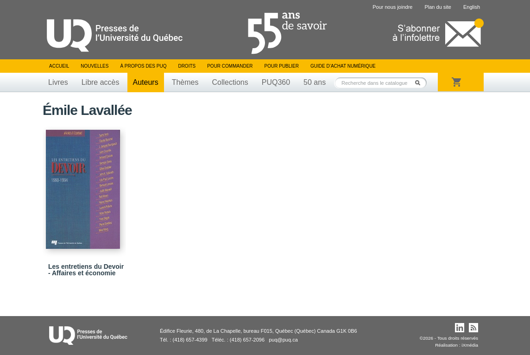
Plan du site (437, 7)
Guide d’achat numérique (343, 66)
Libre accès (101, 82)
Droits (187, 66)
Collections (230, 82)
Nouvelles (94, 66)
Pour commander (229, 66)
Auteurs (145, 82)
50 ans (314, 82)
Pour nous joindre (392, 7)
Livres (58, 82)
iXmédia (469, 345)
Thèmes (185, 82)
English (471, 7)
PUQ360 (276, 82)
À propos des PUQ (143, 66)
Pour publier (282, 66)
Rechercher (420, 83)
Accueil (59, 66)
